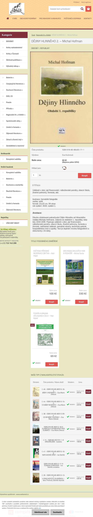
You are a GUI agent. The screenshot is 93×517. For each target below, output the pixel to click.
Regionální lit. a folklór (43, 35)
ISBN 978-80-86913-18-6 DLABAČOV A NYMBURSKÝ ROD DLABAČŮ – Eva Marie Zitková (53, 429)
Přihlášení (76, 2)
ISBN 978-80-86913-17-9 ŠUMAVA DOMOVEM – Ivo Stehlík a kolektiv (53, 465)
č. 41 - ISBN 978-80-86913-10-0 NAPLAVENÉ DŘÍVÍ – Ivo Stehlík (53, 453)
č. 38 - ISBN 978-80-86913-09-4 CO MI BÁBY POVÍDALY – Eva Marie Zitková (53, 416)
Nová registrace (86, 2)
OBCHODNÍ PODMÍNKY (28, 18)
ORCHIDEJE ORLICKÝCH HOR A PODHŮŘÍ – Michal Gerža (74, 252)
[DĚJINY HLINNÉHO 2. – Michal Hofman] (61, 52)
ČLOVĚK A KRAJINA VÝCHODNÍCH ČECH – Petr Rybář (43, 316)
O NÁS (14, 18)
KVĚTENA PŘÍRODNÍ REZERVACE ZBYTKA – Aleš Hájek (43, 253)
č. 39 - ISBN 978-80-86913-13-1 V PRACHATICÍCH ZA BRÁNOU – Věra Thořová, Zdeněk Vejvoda (53, 477)
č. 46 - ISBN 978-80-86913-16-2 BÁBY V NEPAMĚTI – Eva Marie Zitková (53, 392)
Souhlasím (57, 512)
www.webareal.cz (22, 494)
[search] (82, 9)
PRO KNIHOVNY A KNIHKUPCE (50, 18)
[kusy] (35, 175)
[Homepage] (8, 18)
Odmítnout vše (39, 512)
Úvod (33, 35)
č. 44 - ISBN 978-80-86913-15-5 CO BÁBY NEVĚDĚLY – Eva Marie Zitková (53, 404)
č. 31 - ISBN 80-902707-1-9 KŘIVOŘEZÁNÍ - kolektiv (53, 441)
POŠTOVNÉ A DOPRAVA (72, 18)
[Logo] (16, 9)
